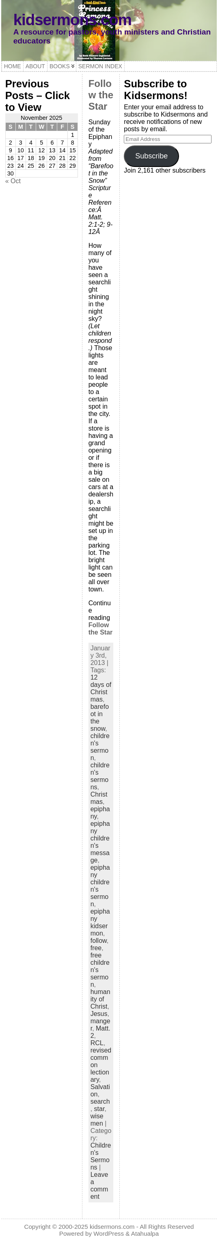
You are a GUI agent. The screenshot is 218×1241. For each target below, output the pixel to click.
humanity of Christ (100, 999)
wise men (97, 1120)
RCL (97, 1043)
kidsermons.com (72, 19)
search (100, 1101)
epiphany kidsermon (100, 922)
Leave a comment (99, 1185)
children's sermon (100, 746)
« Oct (13, 181)
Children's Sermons (101, 1156)
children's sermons (100, 776)
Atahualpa (145, 1233)
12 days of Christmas (101, 688)
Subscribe (151, 156)
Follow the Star (100, 95)
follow (99, 940)
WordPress (108, 1233)
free (96, 947)
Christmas (99, 798)
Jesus (99, 1013)
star (99, 1108)
